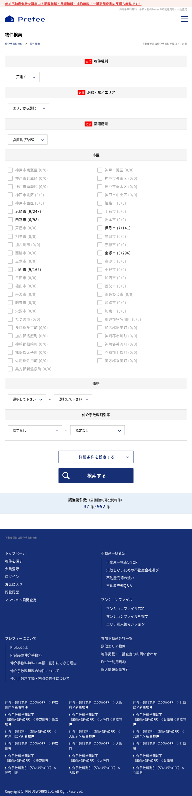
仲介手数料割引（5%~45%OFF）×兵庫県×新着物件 (158, 733)
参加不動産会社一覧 (116, 638)
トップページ (15, 553)
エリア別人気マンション (125, 624)
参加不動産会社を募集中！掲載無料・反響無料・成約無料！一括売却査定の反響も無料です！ (73, 3)
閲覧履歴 (12, 592)
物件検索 (35, 44)
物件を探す (13, 561)
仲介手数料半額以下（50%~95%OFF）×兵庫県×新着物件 (159, 719)
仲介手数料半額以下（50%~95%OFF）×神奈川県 (26, 758)
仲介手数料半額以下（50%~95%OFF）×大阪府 (89, 758)
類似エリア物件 (113, 646)
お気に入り (13, 584)
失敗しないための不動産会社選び (132, 570)
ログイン (12, 576)
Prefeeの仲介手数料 (26, 655)
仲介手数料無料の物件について (34, 670)
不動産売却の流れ (120, 577)
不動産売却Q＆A (119, 585)
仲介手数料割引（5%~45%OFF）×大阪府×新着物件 (94, 733)
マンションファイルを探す (127, 616)
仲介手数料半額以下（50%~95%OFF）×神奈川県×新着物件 (31, 719)
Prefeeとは (19, 647)
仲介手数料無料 (13, 44)
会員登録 (12, 568)
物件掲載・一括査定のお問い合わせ (129, 653)
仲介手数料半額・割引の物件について (40, 678)
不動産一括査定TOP (122, 562)
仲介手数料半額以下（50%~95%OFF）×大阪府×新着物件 (95, 719)
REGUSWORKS (36, 791)
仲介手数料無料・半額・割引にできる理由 (43, 663)
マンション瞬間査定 (20, 599)
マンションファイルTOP (125, 608)
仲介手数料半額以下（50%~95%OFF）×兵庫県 (153, 758)
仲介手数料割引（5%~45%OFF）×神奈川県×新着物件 (30, 733)
